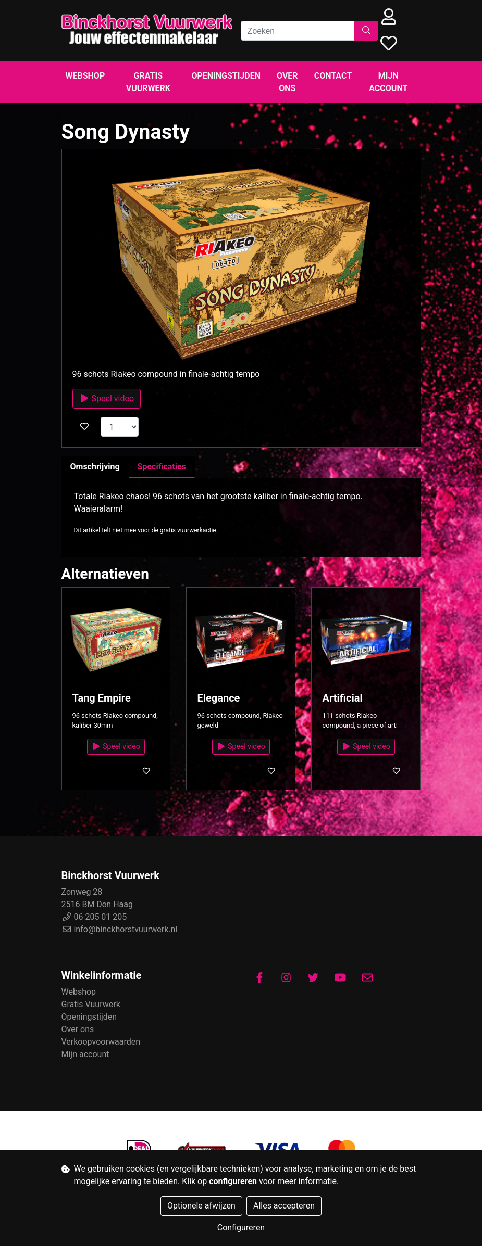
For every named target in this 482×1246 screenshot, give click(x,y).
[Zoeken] (298, 31)
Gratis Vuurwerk (148, 82)
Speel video (106, 398)
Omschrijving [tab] (95, 467)
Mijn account (388, 82)
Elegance (218, 698)
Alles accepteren (284, 1206)
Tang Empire (101, 698)
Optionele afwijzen (201, 1206)
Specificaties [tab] (162, 467)
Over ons (287, 82)
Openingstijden (226, 76)
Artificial (342, 698)
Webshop (85, 76)
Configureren (241, 1227)
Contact (333, 76)
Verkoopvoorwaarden (101, 1042)
